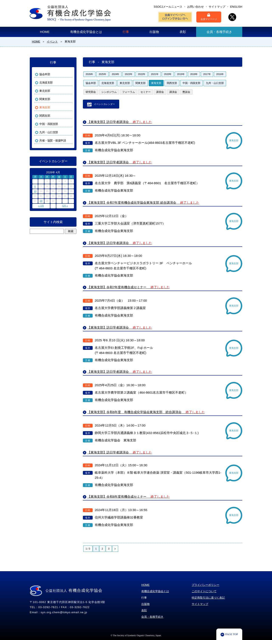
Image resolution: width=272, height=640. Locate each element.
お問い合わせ (195, 6)
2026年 (89, 74)
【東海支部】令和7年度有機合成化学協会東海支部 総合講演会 (143, 202)
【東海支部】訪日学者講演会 (119, 122)
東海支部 (156, 83)
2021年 (154, 74)
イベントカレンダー (104, 104)
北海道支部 (107, 83)
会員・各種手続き (219, 32)
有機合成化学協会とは (86, 32)
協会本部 (91, 83)
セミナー (145, 91)
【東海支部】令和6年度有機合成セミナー (128, 496)
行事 (126, 32)
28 (41, 201)
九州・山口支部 (215, 83)
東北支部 (125, 83)
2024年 (115, 74)
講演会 (173, 91)
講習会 (160, 91)
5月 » (65, 206)
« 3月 (41, 206)
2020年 (167, 74)
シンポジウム (109, 91)
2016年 (220, 74)
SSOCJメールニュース (168, 6)
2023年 (128, 74)
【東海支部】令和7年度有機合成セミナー (128, 287)
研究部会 (91, 91)
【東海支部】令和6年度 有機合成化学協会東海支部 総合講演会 (146, 412)
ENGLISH (236, 6)
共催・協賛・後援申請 (52, 140)
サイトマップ (217, 6)
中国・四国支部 (191, 83)
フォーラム (128, 91)
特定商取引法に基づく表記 (208, 597)
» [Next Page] (115, 548)
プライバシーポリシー (205, 584)
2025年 (102, 74)
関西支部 (172, 83)
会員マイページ (209, 16)
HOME (45, 32)
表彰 (183, 32)
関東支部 (140, 83)
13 (35, 191)
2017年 (207, 74)
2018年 (194, 74)
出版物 (154, 32)
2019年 (180, 74)
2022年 (141, 74)
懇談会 (186, 91)
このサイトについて (204, 591)
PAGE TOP (231, 634)
